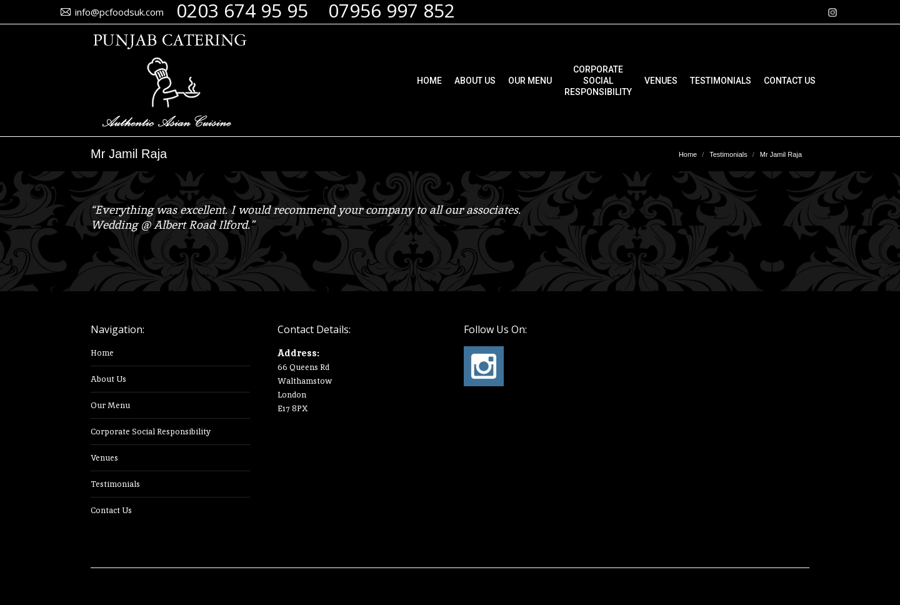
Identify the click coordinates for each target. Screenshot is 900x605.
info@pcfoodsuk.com (119, 12)
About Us (108, 379)
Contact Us (111, 510)
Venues (104, 457)
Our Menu (110, 405)
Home (102, 353)
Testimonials (115, 484)
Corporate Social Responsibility (151, 431)
